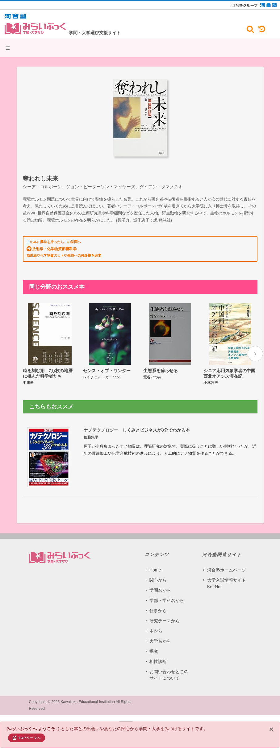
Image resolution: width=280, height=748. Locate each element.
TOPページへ (26, 737)
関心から (158, 580)
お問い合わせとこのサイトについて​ (168, 675)
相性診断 (158, 661)
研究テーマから (164, 620)
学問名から (160, 590)
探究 (153, 651)
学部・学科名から (166, 600)
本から (155, 630)
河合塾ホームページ (226, 569)
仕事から (158, 610)
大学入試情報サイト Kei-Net (226, 583)
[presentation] (255, 353)
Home (155, 569)
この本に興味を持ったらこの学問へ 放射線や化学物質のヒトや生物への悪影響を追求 (64, 248)
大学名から (160, 641)
